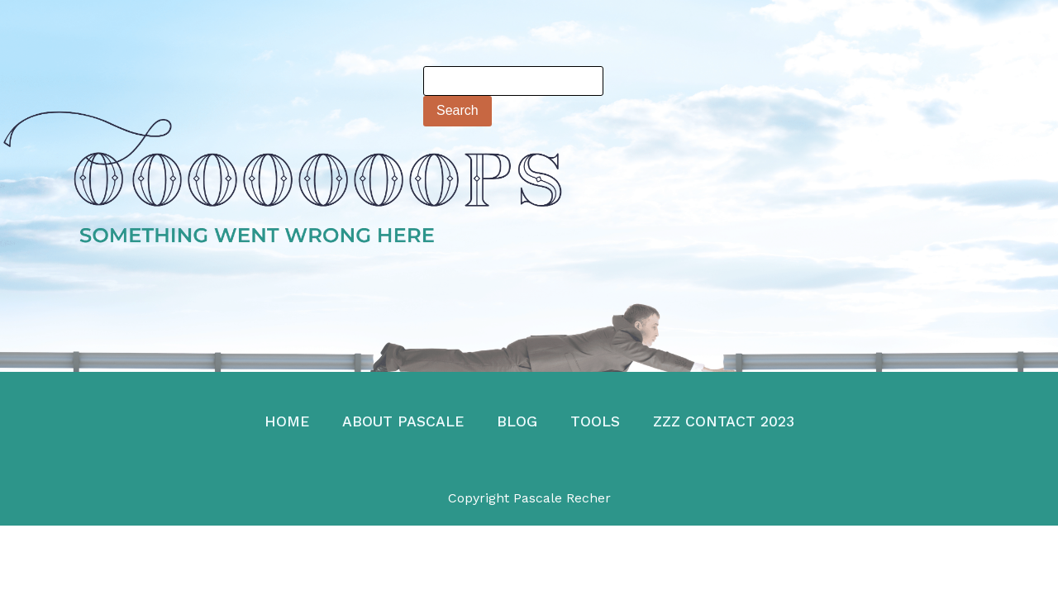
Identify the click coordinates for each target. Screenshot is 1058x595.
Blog (517, 421)
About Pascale (403, 421)
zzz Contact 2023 (723, 421)
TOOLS (595, 421)
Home (286, 421)
